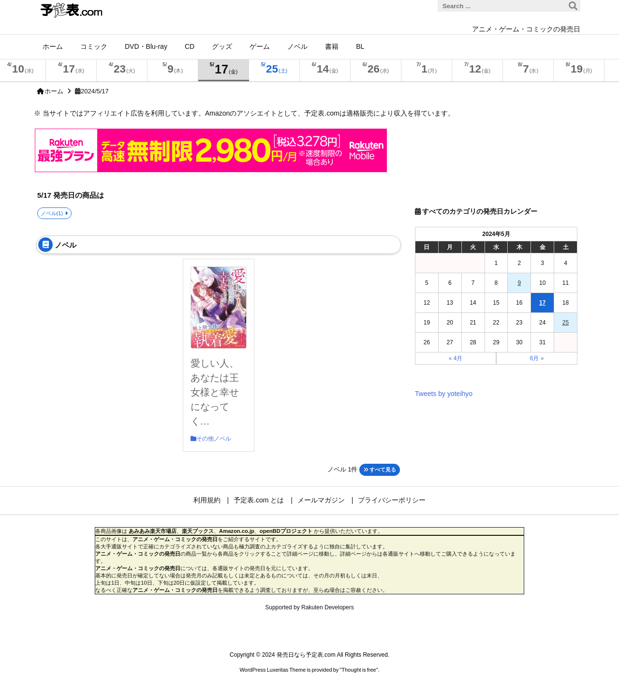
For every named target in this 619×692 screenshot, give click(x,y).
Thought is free (358, 670)
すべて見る (379, 469)
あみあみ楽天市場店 (153, 531)
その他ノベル (213, 439)
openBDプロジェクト (286, 531)
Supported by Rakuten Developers (309, 607)
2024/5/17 (95, 91)
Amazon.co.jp (236, 531)
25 (565, 322)
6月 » (537, 358)
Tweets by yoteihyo (443, 394)
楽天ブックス (198, 531)
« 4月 (456, 358)
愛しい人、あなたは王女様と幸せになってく (215, 392)
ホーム (53, 91)
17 (542, 302)
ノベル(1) (52, 213)
